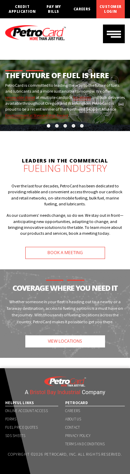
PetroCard (76, 402)
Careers (82, 9)
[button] (48, 125)
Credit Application (22, 8)
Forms (10, 419)
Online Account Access (26, 410)
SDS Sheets (15, 435)
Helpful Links (19, 402)
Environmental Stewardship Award (36, 115)
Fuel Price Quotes (21, 427)
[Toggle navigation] (114, 34)
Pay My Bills (53, 8)
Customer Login (110, 8)
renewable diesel (20, 97)
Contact (72, 427)
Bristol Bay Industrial (55, 392)
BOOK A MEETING (65, 252)
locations (82, 97)
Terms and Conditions (85, 444)
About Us (73, 419)
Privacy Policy (78, 435)
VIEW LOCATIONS (65, 341)
